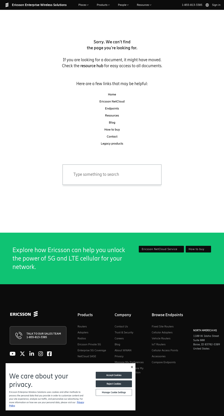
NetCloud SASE (87, 356)
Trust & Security (124, 332)
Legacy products (112, 143)
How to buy (112, 129)
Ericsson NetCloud (112, 101)
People (124, 5)
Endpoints (112, 108)
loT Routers (159, 344)
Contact (112, 136)
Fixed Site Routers (163, 326)
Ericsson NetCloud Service (161, 249)
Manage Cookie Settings (114, 392)
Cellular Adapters (162, 332)
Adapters (83, 332)
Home (112, 94)
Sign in (216, 4)
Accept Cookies (113, 375)
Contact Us (121, 326)
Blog (112, 122)
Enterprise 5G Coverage (92, 350)
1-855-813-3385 (192, 4)
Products (104, 5)
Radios (82, 338)
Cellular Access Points (165, 350)
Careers (119, 338)
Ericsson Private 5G (89, 344)
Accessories (159, 356)
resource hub (91, 65)
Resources (145, 5)
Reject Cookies (114, 383)
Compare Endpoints (164, 362)
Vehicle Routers (161, 338)
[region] (70, 386)
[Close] (132, 367)
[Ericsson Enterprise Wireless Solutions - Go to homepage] (38, 5)
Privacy (119, 356)
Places (84, 5)
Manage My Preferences (129, 362)
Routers (82, 326)
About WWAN (123, 350)
